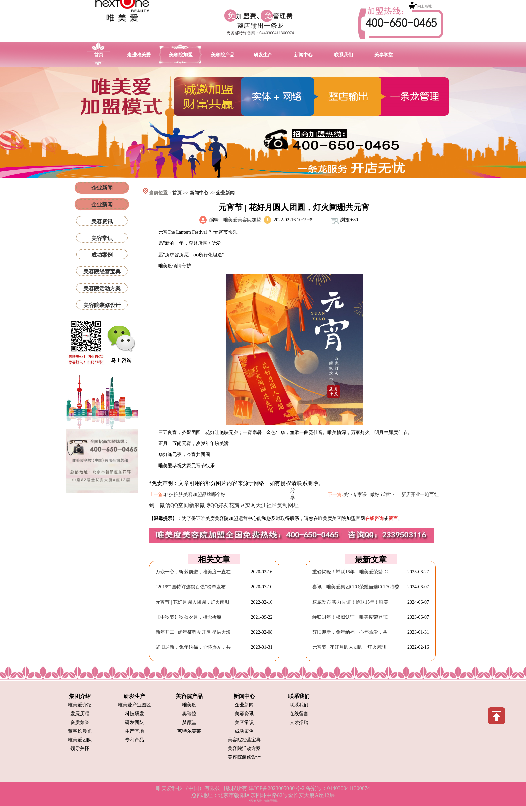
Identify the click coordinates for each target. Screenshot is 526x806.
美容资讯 (102, 221)
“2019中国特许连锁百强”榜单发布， (193, 587)
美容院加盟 (181, 54)
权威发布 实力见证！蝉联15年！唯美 (350, 602)
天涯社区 (266, 505)
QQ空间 (179, 505)
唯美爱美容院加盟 (242, 219)
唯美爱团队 (80, 739)
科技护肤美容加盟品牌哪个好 (194, 494)
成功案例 (102, 255)
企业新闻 (225, 192)
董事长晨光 (80, 731)
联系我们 (343, 54)
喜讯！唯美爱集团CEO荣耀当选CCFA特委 (355, 587)
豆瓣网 (248, 505)
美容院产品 (222, 54)
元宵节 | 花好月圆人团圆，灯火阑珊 (192, 602)
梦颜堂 (189, 722)
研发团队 (134, 722)
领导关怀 (79, 748)
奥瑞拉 (189, 713)
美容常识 (102, 238)
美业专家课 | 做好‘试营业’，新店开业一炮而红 (391, 494)
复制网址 (288, 505)
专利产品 (134, 739)
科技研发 (134, 713)
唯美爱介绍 (80, 704)
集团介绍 (80, 696)
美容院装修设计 (102, 305)
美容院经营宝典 (102, 271)
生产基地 (134, 731)
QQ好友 (219, 505)
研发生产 (263, 54)
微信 (165, 505)
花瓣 (234, 505)
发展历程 (79, 713)
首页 (98, 54)
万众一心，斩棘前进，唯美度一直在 (193, 571)
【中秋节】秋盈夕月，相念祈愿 (188, 617)
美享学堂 (383, 54)
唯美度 (189, 704)
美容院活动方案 (102, 288)
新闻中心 (303, 54)
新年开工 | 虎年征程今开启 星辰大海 (193, 632)
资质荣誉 (79, 722)
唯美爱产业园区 (134, 704)
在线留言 (299, 713)
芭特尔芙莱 (189, 731)
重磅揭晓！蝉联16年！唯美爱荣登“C (350, 571)
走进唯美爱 (139, 54)
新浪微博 (199, 505)
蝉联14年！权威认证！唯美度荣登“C (350, 617)
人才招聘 (299, 722)
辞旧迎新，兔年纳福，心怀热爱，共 (193, 647)
